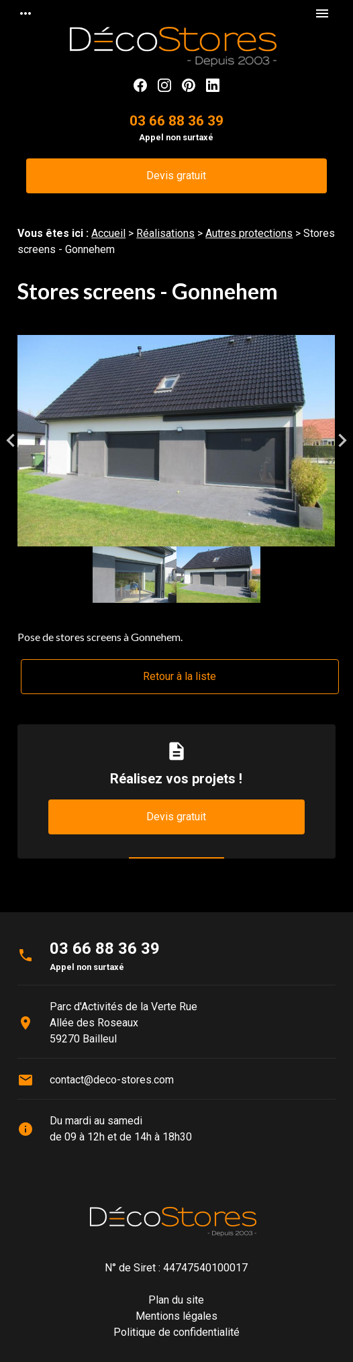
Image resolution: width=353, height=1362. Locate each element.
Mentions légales (176, 1316)
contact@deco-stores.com (112, 1079)
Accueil (108, 233)
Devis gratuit (176, 175)
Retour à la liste (179, 676)
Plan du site (176, 1300)
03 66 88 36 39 (176, 120)
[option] (176, 440)
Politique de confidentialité (176, 1332)
